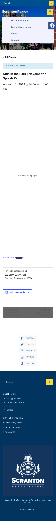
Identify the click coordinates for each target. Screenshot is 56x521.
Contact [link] (15, 40)
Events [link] (14, 33)
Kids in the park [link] (8, 258)
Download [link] (19, 258)
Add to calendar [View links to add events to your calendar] (18, 292)
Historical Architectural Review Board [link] (13, 312)
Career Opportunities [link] (21, 27)
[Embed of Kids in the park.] (28, 175)
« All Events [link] (9, 57)
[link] (52, 25)
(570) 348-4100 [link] (9, 432)
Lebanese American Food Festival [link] (42, 312)
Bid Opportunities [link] (20, 20)
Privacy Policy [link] (27, 509)
